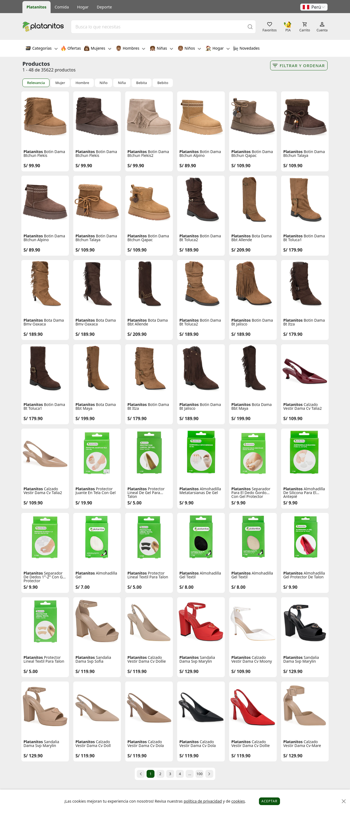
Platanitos (36, 7)
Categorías (41, 49)
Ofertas (71, 49)
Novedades (246, 49)
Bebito (162, 83)
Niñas (161, 49)
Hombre (82, 83)
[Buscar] (250, 26)
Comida (62, 7)
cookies (238, 801)
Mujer (60, 83)
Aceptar (269, 801)
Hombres (130, 49)
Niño (103, 83)
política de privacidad (203, 801)
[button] (314, 7)
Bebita (141, 83)
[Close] (344, 801)
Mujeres (97, 49)
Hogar (83, 7)
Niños (189, 49)
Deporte (104, 7)
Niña (122, 83)
